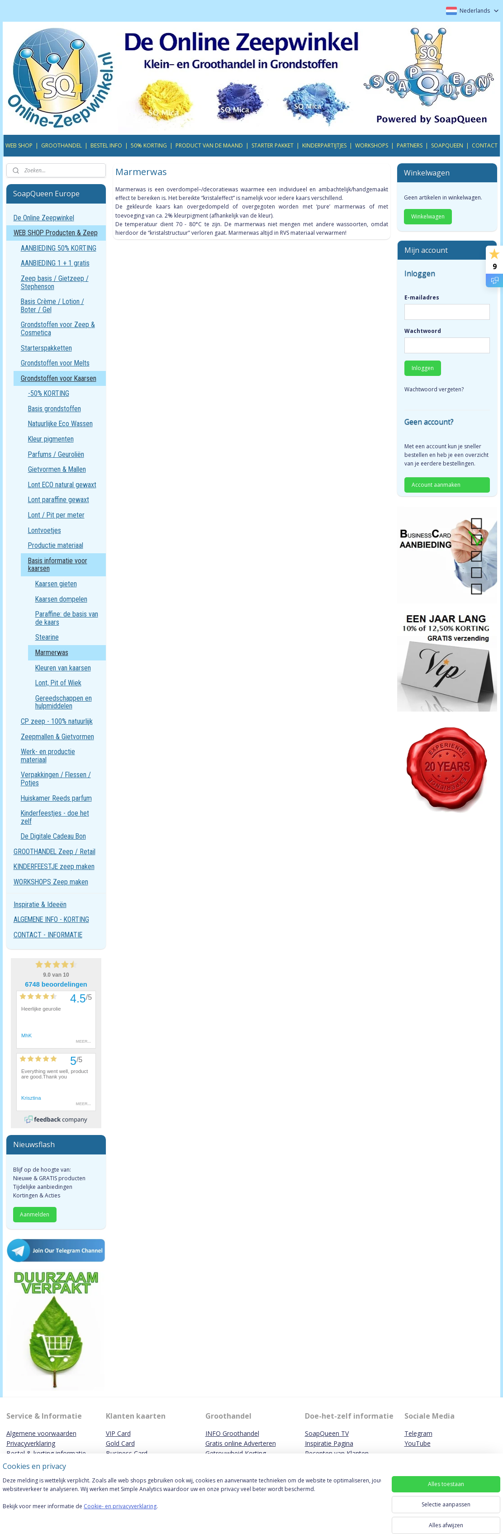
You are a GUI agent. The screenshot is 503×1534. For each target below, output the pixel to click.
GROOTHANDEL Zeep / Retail (54, 851)
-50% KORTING (48, 393)
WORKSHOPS (371, 145)
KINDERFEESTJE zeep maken (54, 866)
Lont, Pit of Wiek (58, 683)
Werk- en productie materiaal (48, 755)
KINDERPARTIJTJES (324, 145)
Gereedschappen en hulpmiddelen (63, 702)
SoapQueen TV (327, 1433)
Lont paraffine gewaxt (58, 499)
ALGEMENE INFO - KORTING (51, 919)
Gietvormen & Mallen (57, 469)
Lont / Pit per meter (56, 515)
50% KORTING (149, 145)
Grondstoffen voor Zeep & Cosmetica (58, 328)
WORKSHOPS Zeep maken (51, 882)
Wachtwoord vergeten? (434, 389)
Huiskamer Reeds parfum (56, 798)
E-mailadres (421, 297)
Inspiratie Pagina (329, 1443)
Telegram (418, 1433)
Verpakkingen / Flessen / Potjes (56, 778)
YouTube (417, 1443)
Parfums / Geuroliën (56, 454)
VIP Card (118, 1433)
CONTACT (485, 145)
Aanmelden (34, 1214)
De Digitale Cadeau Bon (53, 836)
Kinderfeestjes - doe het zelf (55, 817)
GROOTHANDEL (61, 145)
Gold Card (120, 1443)
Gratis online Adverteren (240, 1443)
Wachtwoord (422, 331)
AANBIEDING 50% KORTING (58, 248)
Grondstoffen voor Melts (55, 363)
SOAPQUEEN (447, 145)
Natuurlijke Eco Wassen (60, 423)
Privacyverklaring (30, 1443)
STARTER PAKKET (273, 145)
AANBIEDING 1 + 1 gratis (55, 263)
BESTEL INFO (106, 145)
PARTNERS (409, 145)
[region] (192, 1503)
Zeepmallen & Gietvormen (57, 736)
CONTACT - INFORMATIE (48, 935)
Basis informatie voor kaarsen (57, 564)
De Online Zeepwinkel (44, 218)
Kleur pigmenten (51, 439)
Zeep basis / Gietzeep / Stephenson (55, 282)
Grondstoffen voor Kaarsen (58, 378)
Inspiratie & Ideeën (40, 904)
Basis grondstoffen (54, 408)
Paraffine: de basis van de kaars (66, 618)
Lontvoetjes (44, 530)
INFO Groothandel (232, 1433)
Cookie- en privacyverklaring (128, 1515)
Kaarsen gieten (56, 583)
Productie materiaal (55, 545)
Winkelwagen (428, 216)
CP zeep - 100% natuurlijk (57, 721)
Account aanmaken (436, 485)
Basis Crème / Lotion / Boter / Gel (52, 305)
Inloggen (423, 368)
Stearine (47, 637)
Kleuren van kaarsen (63, 668)
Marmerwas (51, 652)
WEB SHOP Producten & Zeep (56, 232)
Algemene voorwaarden (41, 1433)
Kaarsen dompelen (61, 599)
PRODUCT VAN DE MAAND (209, 145)
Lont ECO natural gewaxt (62, 484)
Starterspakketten (46, 348)
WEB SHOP (19, 145)
